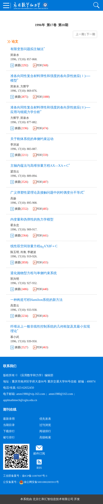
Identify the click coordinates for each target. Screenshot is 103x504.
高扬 (13, 198)
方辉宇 (24, 86)
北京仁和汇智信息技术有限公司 (53, 499)
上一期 (79, 34)
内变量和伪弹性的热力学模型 (31, 219)
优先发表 (45, 418)
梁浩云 (14, 171)
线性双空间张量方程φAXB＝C (33, 246)
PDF (39, 65)
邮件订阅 (39, 453)
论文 (15, 41)
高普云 (14, 305)
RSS (39, 467)
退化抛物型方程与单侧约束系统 (33, 273)
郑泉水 (14, 55)
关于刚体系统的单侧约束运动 (31, 139)
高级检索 (45, 437)
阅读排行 (45, 431)
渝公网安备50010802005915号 (39, 482)
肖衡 (23, 252)
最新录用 (9, 418)
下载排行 (9, 431)
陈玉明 (14, 252)
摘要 (18, 65)
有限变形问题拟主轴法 (27, 49)
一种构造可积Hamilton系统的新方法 (36, 299)
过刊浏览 (45, 425)
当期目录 (9, 425)
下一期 (91, 34)
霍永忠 (14, 225)
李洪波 (14, 144)
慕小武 (14, 337)
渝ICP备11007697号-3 (34, 475)
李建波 (31, 252)
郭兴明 (14, 278)
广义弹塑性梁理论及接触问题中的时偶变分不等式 (47, 192)
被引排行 (9, 437)
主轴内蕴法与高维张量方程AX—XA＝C (40, 165)
